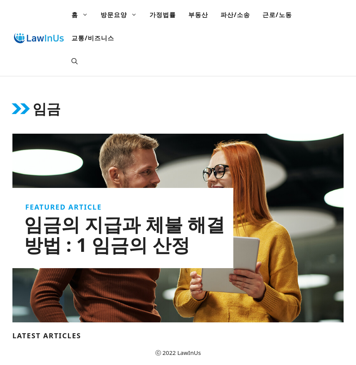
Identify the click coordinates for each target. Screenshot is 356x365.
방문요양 (122, 14)
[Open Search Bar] (74, 61)
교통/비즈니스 (92, 38)
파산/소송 (235, 14)
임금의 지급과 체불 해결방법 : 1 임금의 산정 (124, 234)
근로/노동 (277, 14)
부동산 (198, 14)
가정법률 (162, 14)
